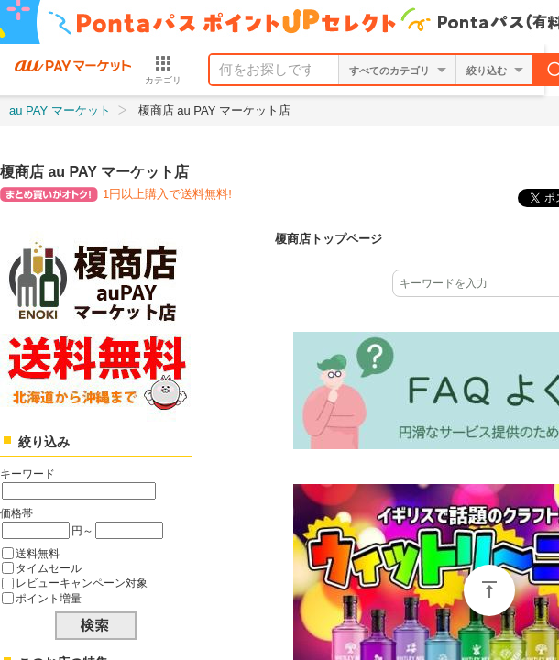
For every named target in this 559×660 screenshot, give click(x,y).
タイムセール (49, 568)
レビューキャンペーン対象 (82, 582)
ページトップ (489, 590)
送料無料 (38, 553)
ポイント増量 (49, 598)
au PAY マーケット (60, 110)
